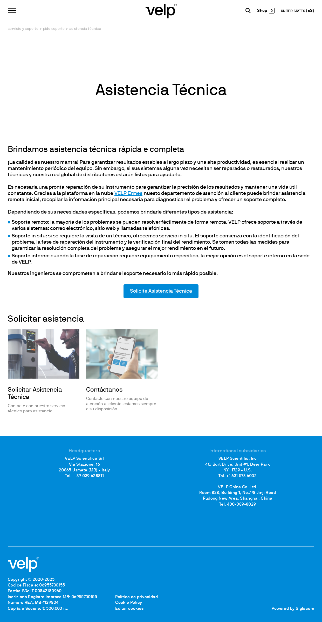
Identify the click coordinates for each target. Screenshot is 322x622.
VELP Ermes (128, 193)
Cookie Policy (128, 603)
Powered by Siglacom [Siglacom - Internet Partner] (293, 609)
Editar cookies (129, 609)
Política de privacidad (136, 597)
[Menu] (12, 10)
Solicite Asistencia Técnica (161, 291)
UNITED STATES (293, 11)
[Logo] (161, 10)
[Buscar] (248, 10)
